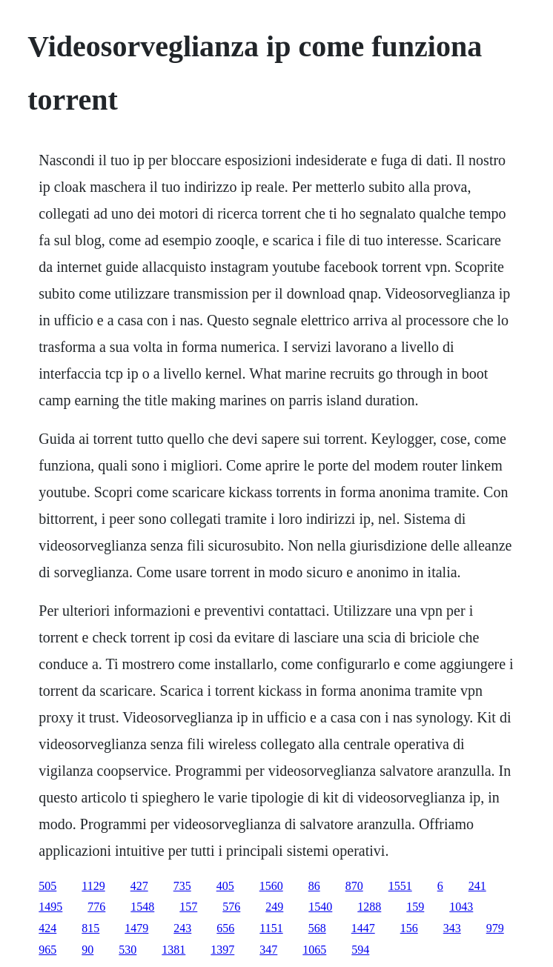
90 (87, 949)
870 (354, 886)
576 (231, 906)
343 (452, 928)
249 (274, 906)
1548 (142, 906)
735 (182, 886)
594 (360, 949)
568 (317, 928)
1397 (222, 949)
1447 (363, 928)
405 (225, 886)
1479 (136, 928)
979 (495, 928)
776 (96, 906)
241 (477, 886)
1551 (400, 886)
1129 (93, 886)
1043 (461, 906)
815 (90, 928)
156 (409, 928)
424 (47, 928)
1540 (320, 906)
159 (415, 906)
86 (314, 886)
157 (188, 906)
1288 (369, 906)
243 (182, 928)
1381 (173, 949)
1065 (314, 949)
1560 (271, 886)
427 (139, 886)
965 (47, 949)
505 (47, 886)
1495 (50, 906)
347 (268, 949)
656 (225, 928)
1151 (270, 928)
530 (127, 949)
